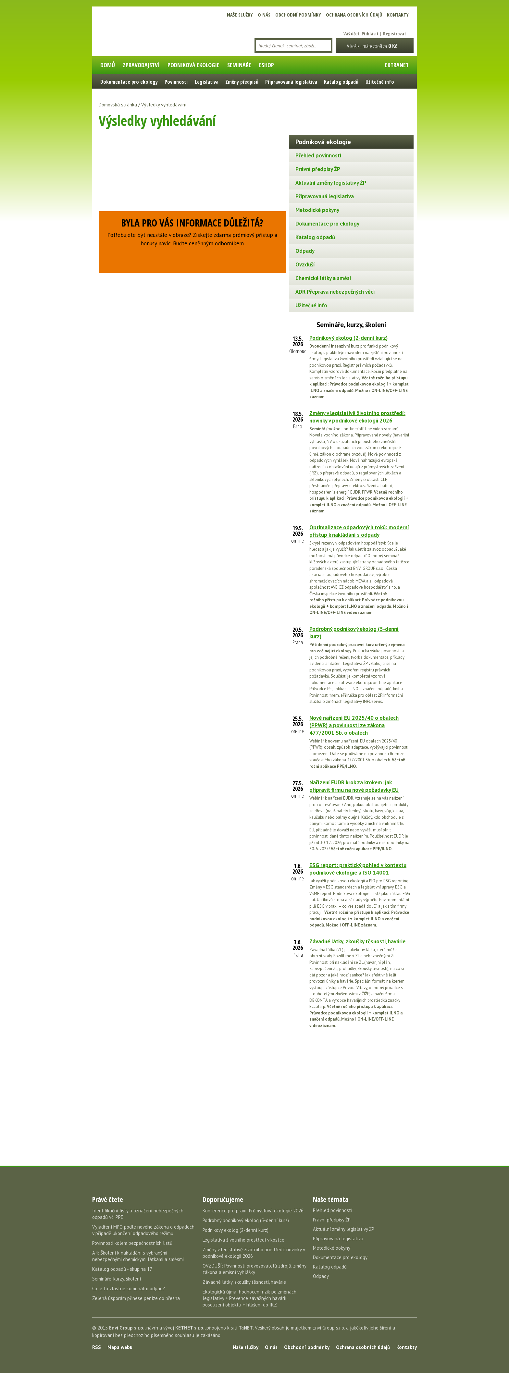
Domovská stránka (118, 105)
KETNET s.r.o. (190, 1328)
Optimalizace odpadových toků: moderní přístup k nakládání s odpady (359, 531)
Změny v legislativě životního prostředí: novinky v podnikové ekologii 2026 (357, 417)
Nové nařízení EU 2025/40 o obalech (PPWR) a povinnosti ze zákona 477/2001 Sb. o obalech (354, 725)
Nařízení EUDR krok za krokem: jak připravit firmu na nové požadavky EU (354, 786)
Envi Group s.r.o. (126, 1328)
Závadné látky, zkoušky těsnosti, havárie (357, 941)
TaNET (246, 1328)
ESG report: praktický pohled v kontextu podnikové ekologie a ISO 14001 (357, 869)
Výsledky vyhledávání (163, 105)
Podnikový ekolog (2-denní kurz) (348, 337)
